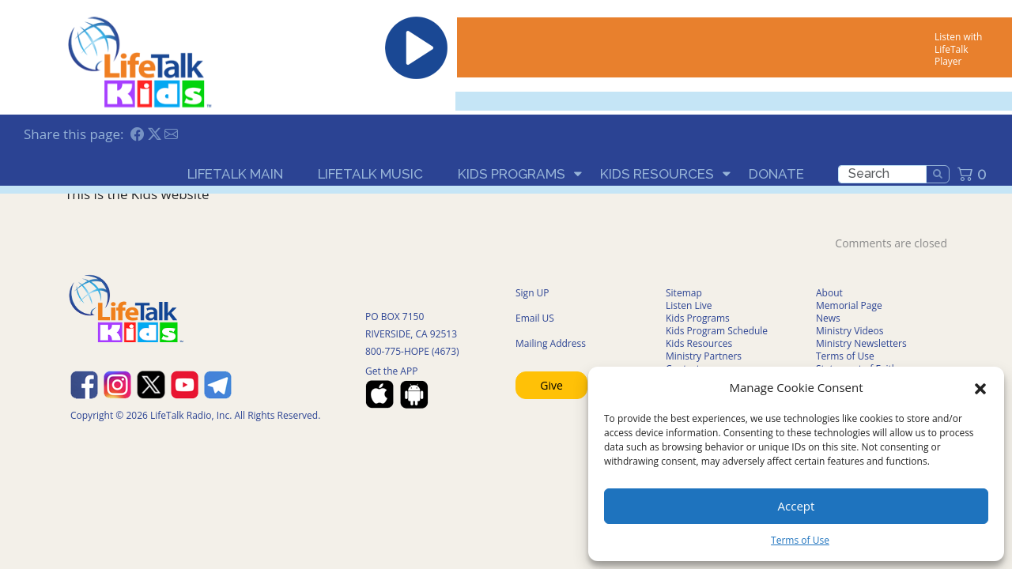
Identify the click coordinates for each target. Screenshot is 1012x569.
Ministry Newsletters (861, 343)
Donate (776, 174)
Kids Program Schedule (717, 330)
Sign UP (532, 293)
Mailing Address (550, 343)
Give (551, 385)
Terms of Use (800, 540)
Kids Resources (657, 174)
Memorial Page (849, 305)
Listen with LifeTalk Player (958, 49)
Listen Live (689, 305)
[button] (980, 387)
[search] (882, 174)
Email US (534, 318)
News (828, 318)
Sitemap (684, 293)
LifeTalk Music (370, 174)
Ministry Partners (704, 356)
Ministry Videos (849, 330)
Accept (796, 506)
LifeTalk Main (235, 174)
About (829, 293)
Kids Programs (511, 174)
